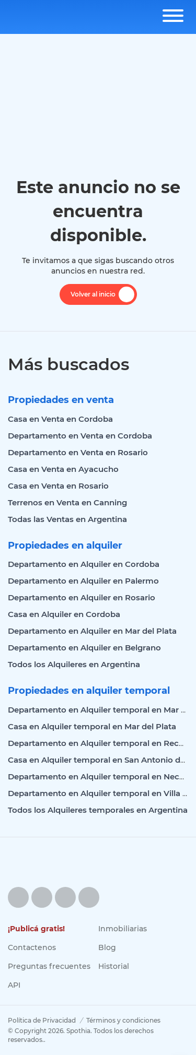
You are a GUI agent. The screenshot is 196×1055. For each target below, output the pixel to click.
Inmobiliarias (122, 928)
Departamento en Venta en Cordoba (80, 436)
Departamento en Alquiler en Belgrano (84, 648)
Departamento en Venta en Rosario (78, 452)
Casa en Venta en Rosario (58, 486)
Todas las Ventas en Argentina (67, 519)
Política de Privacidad (42, 1020)
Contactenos (32, 947)
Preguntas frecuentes (49, 966)
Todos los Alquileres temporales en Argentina (98, 810)
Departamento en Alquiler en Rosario (81, 597)
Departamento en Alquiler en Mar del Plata (92, 631)
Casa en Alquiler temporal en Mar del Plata (92, 726)
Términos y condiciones (123, 1020)
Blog (107, 947)
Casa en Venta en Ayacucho (63, 469)
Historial (113, 966)
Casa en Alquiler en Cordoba (64, 614)
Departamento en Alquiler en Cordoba (83, 564)
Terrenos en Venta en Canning (67, 502)
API (14, 985)
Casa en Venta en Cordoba (60, 419)
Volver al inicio (102, 294)
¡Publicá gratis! (36, 928)
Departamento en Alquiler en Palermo (83, 581)
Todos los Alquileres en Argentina (74, 664)
